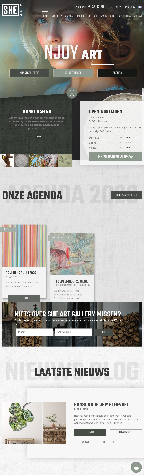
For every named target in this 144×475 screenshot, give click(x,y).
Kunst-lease (116, 16)
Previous (113, 442)
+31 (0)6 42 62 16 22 (123, 6)
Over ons (55, 16)
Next (116, 442)
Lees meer (37, 137)
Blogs (128, 16)
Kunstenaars (100, 16)
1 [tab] (83, 442)
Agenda (69, 16)
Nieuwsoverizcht (126, 433)
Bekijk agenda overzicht (126, 195)
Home (45, 16)
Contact (138, 16)
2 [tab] (86, 442)
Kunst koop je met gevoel (101, 405)
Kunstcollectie (83, 16)
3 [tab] (88, 442)
